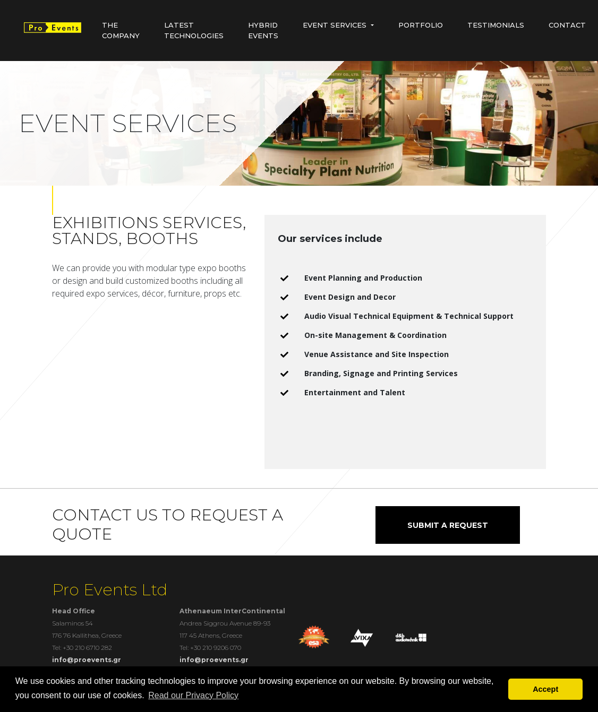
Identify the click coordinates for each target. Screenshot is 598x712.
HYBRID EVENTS (263, 30)
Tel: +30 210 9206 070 (210, 648)
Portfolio (420, 25)
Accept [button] (545, 689)
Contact (567, 25)
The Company (121, 30)
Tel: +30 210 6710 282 (82, 648)
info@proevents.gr (86, 660)
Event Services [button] (334, 25)
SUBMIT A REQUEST (447, 525)
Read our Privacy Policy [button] (193, 695)
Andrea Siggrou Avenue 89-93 (225, 623)
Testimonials (495, 25)
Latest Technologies (194, 30)
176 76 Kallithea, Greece (87, 635)
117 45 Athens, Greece (211, 635)
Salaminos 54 (72, 623)
